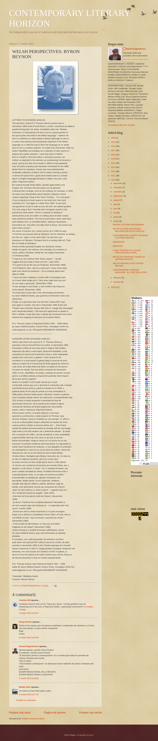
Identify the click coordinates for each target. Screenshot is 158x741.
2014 (113, 163)
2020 (113, 138)
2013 (113, 167)
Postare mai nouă (19, 712)
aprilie (116, 217)
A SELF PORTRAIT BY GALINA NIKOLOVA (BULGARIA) (126, 251)
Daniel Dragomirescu (29, 646)
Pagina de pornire (55, 712)
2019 (113, 142)
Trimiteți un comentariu (26, 700)
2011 (113, 175)
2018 (113, 146)
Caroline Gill (25, 600)
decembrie (118, 183)
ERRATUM (117, 246)
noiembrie (117, 187)
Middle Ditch (25, 687)
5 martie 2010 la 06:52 (29, 613)
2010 (113, 180)
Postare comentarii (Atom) (32, 718)
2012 (113, 171)
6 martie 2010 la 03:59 (29, 678)
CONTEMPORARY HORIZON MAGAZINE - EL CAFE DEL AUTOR (130, 271)
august (116, 200)
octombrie (117, 192)
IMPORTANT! (119, 242)
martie (116, 221)
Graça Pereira (25, 622)
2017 (113, 150)
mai (115, 213)
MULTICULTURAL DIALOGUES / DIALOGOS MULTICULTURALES (128, 230)
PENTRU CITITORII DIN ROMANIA (128, 225)
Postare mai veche (90, 712)
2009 (113, 287)
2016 (113, 155)
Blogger (90, 735)
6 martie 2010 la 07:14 (29, 694)
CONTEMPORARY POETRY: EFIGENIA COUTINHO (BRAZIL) (130, 236)
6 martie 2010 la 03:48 (29, 637)
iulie (115, 204)
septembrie (118, 196)
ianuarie (117, 282)
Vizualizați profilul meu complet (121, 125)
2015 (113, 159)
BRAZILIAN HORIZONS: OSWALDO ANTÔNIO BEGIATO (129, 258)
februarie (117, 278)
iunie (115, 208)
